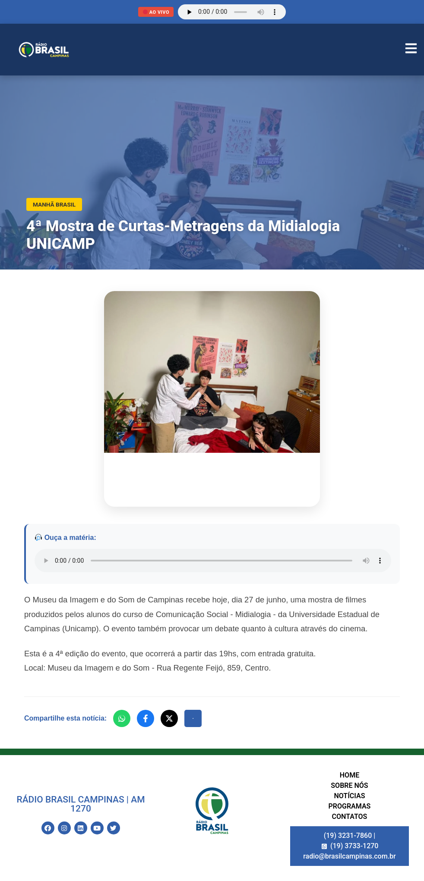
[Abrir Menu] (411, 49)
